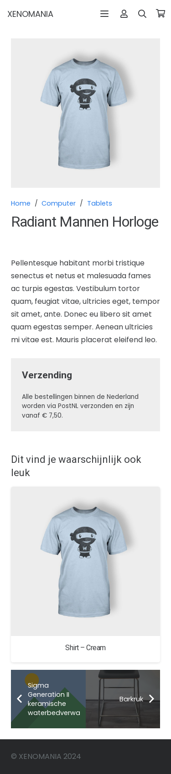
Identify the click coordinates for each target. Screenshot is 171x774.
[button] (104, 14)
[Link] (124, 13)
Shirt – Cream (85, 647)
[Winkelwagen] (160, 13)
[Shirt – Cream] (85, 561)
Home (21, 203)
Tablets (99, 203)
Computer (58, 203)
